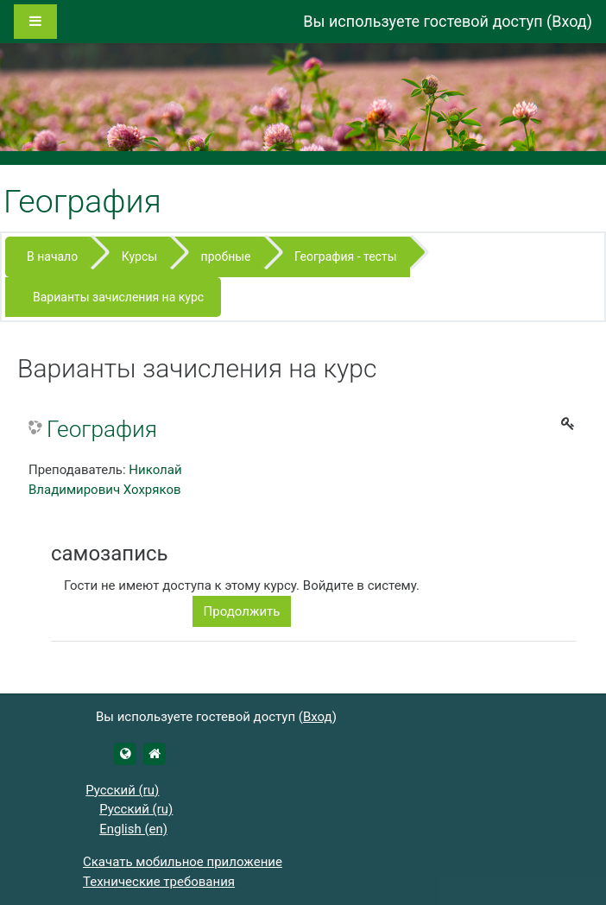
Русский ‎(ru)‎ (122, 790)
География (102, 429)
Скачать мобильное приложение (182, 862)
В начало (52, 256)
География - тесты (345, 256)
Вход (569, 21)
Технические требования (159, 881)
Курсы (139, 256)
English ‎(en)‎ (133, 829)
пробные (226, 256)
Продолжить (242, 611)
